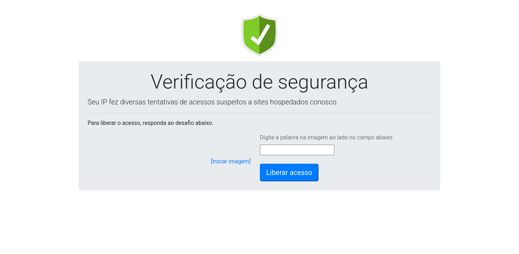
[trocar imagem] (231, 161)
